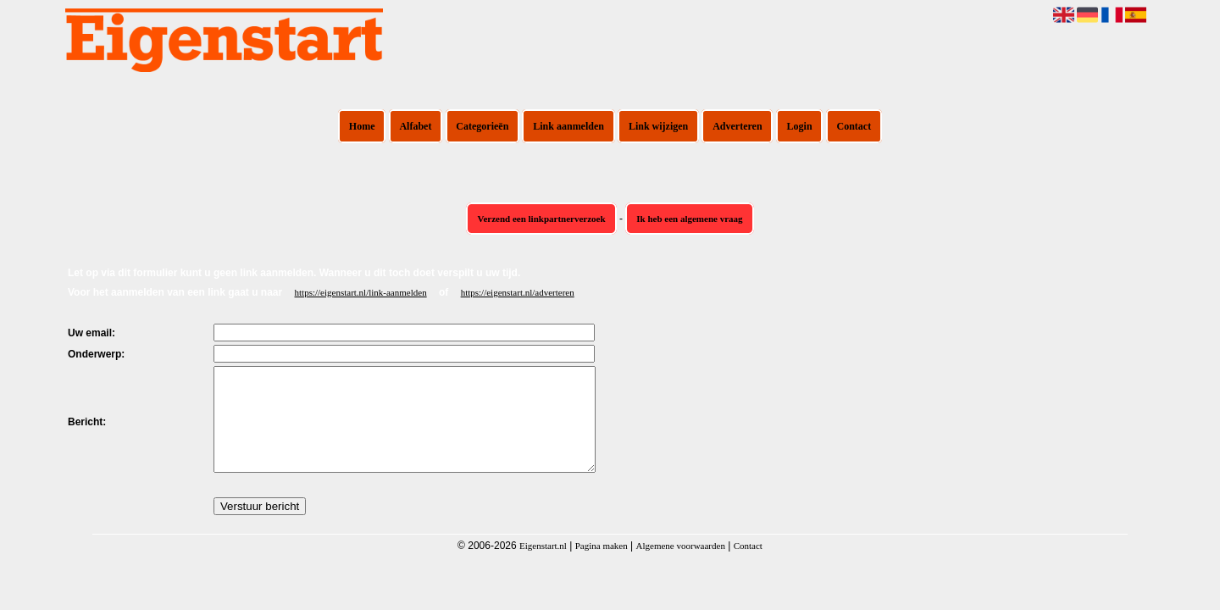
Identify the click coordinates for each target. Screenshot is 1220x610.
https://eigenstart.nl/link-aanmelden (361, 292)
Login (799, 126)
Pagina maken (601, 566)
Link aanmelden (568, 126)
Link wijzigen (658, 126)
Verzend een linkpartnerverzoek (541, 219)
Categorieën (482, 126)
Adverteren (737, 126)
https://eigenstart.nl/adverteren (517, 292)
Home (362, 126)
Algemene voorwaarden (680, 566)
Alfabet (415, 126)
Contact (854, 126)
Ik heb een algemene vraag (689, 219)
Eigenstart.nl (543, 566)
